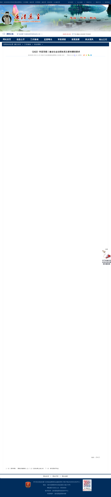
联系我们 (107, 2)
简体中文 (89, 2)
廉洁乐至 (17, 44)
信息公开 (21, 39)
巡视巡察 (75, 39)
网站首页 (7, 39)
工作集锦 (34, 39)
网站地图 (65, 476)
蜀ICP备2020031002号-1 (71, 482)
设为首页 (70, 2)
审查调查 (62, 39)
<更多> (78, 34)
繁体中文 (98, 2)
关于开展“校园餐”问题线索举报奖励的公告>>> (28, 34)
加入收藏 (79, 2)
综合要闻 (37, 44)
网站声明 (55, 476)
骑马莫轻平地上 (54, 468)
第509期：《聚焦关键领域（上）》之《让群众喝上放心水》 (28, 468)
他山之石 (103, 39)
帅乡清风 (89, 39)
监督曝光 (48, 39)
